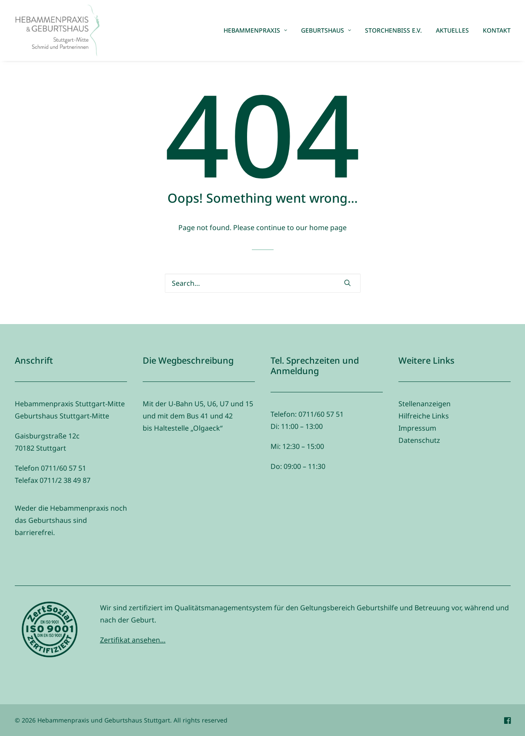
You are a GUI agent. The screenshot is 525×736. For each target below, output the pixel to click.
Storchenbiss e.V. (393, 30)
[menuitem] (258, 30)
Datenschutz (419, 440)
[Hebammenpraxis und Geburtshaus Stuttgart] (57, 30)
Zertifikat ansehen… (133, 640)
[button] (347, 282)
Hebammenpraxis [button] (255, 30)
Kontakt (497, 30)
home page (328, 227)
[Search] (263, 283)
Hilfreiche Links (423, 416)
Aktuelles (452, 30)
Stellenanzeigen (424, 403)
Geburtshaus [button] (326, 30)
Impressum (417, 428)
